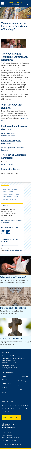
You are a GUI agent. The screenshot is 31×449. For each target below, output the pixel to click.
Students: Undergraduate (10, 189)
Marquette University (16, 2)
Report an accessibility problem (9, 245)
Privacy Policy (6, 432)
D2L (19, 385)
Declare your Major (8, 133)
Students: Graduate (8, 191)
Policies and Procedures (9, 199)
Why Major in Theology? (13, 277)
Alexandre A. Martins (8, 164)
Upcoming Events (10, 169)
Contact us (5, 388)
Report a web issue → (11, 418)
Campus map (6, 383)
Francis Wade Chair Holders (10, 196)
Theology (16, 4)
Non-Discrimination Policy (11, 438)
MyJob (20, 389)
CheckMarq (22, 381)
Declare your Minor (8, 136)
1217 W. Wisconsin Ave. (10, 363)
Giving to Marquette (11, 338)
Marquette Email (23, 377)
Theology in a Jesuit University (11, 194)
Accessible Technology (9, 440)
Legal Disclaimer (7, 435)
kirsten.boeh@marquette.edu (13, 250)
